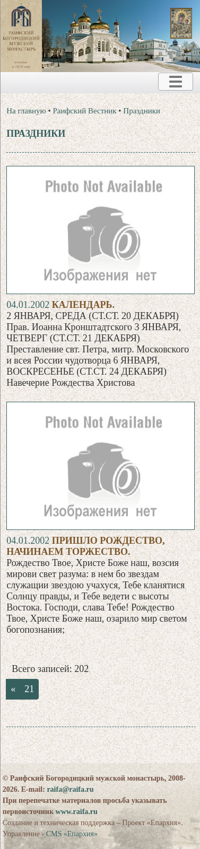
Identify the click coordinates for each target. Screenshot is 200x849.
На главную (26, 111)
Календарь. (83, 304)
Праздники (141, 111)
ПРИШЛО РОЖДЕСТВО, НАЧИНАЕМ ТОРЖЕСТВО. (85, 546)
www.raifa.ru (77, 812)
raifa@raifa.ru (70, 789)
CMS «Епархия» (72, 834)
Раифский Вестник (85, 111)
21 (29, 689)
